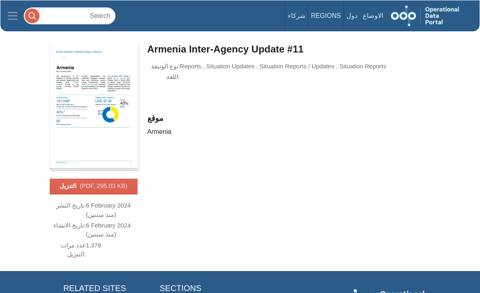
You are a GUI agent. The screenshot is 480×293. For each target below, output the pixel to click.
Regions (326, 15)
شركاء (296, 15)
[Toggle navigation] (13, 16)
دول (351, 15)
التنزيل (93, 186)
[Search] (70, 15)
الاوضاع (373, 15)
